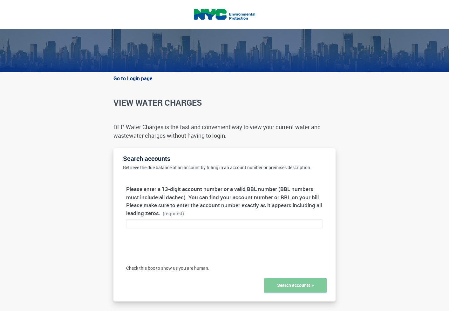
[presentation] (174, 249)
